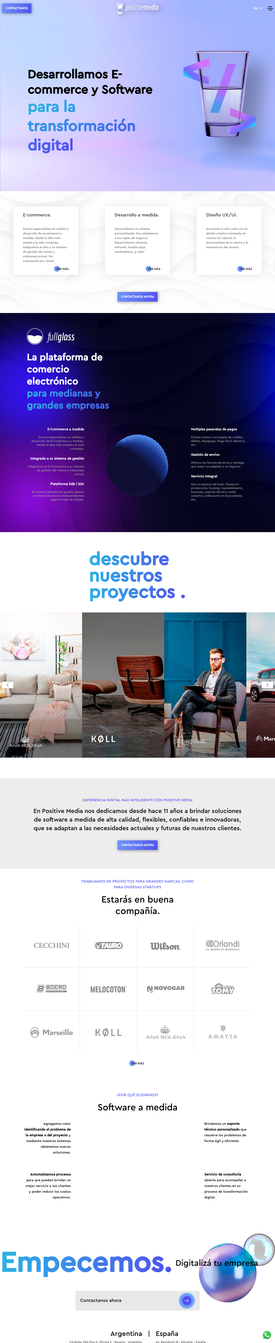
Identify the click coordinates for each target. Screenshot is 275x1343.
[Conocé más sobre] (137, 1063)
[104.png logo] (51, 946)
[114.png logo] (165, 1032)
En (261, 8)
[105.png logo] (108, 946)
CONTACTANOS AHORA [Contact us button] (137, 296)
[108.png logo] (51, 989)
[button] (7, 685)
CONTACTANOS (17, 8)
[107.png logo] (222, 946)
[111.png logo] (222, 989)
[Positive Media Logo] (137, 8)
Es (255, 8)
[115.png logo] (222, 1032)
